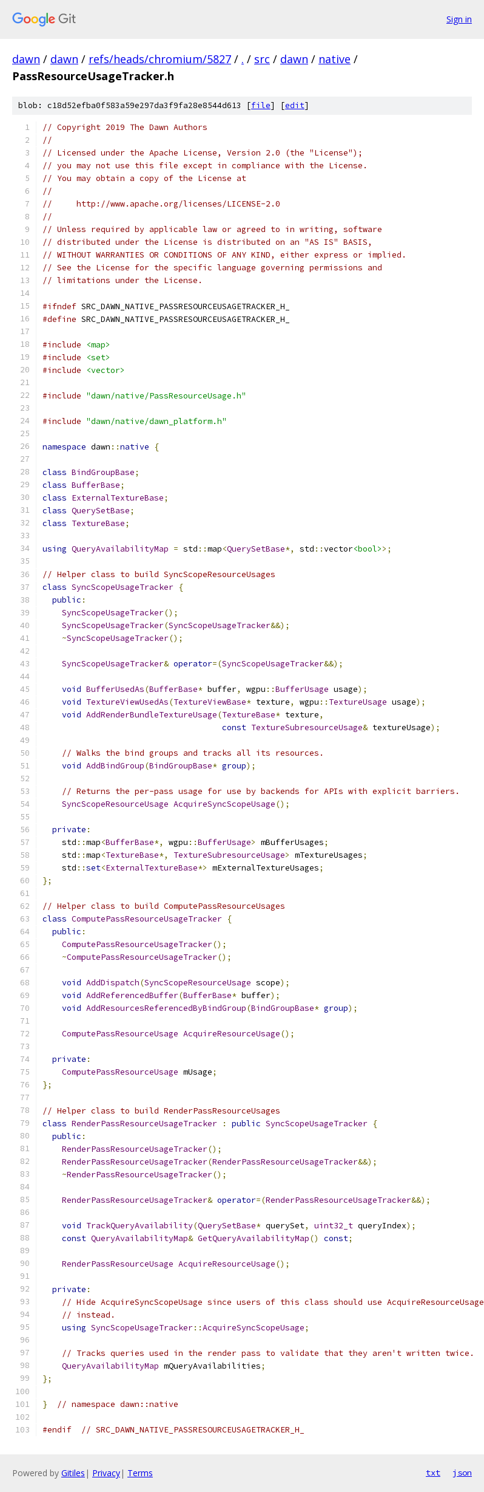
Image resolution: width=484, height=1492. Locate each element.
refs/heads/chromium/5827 (160, 59)
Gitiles (73, 1473)
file (261, 105)
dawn (26, 59)
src (262, 59)
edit (294, 105)
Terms (140, 1473)
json (462, 1472)
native (334, 59)
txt (433, 1472)
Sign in (459, 19)
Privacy (106, 1473)
